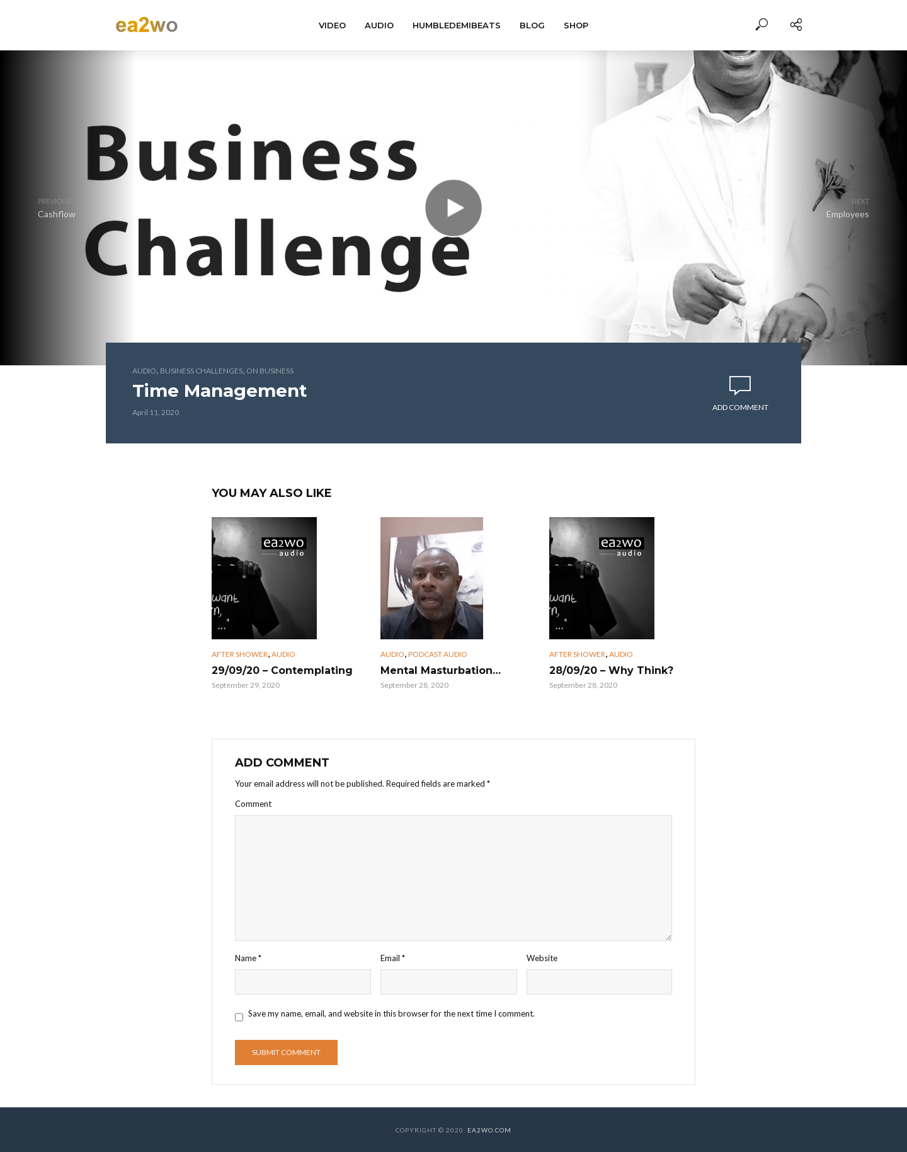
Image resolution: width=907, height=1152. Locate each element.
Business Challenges (201, 370)
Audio (379, 25)
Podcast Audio (437, 654)
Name (248, 958)
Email (392, 958)
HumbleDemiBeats (457, 25)
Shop (576, 25)
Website (542, 958)
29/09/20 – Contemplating (282, 670)
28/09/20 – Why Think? (611, 670)
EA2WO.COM (489, 1130)
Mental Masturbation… (440, 670)
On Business (270, 370)
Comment (253, 804)
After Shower (240, 654)
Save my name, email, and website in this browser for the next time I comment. (391, 1013)
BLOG (532, 25)
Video (332, 25)
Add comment (740, 407)
